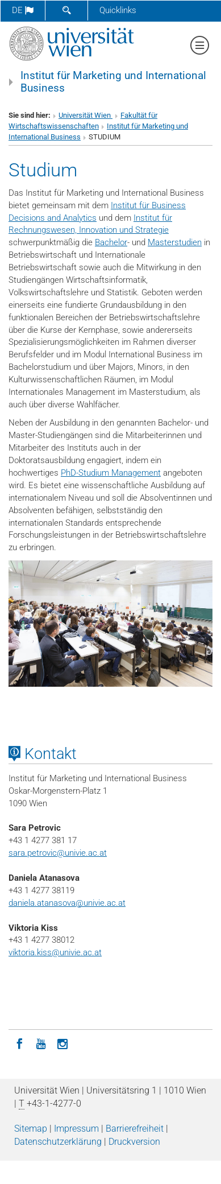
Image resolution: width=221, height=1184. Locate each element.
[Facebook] (19, 1043)
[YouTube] (41, 1043)
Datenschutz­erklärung (58, 1141)
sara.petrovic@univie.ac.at (58, 853)
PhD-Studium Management (111, 473)
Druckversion (134, 1141)
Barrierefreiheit (135, 1128)
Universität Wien (85, 115)
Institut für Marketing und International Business (113, 81)
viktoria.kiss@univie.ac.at (55, 952)
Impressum (76, 1128)
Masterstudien (175, 242)
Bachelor (111, 242)
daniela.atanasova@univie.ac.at (67, 903)
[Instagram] (62, 1043)
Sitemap (30, 1128)
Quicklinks (117, 10)
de (23, 10)
